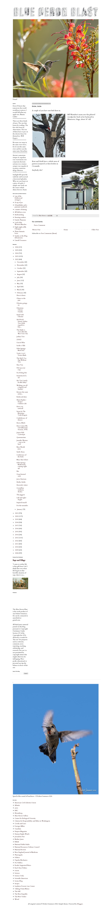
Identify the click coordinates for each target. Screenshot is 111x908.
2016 (17, 529)
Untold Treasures (20, 240)
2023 (17, 256)
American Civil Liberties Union (25, 803)
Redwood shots (22, 397)
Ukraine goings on (22, 304)
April (19, 287)
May (18, 284)
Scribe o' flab (21, 346)
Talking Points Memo (22, 889)
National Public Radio (22, 844)
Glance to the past (21, 299)
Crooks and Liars (20, 824)
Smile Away (21, 452)
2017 (17, 525)
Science (17, 873)
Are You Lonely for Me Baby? (22, 381)
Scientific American (21, 878)
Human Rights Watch (22, 834)
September (21, 271)
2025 (17, 250)
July (18, 277)
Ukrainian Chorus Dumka (20, 310)
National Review (20, 850)
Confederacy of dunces (22, 419)
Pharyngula (19, 855)
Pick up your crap (21, 369)
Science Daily (19, 876)
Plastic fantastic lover (20, 232)
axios (16, 808)
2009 (17, 550)
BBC (16, 810)
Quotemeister (21, 437)
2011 (17, 544)
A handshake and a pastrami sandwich (21, 206)
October (20, 268)
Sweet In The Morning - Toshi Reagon (22, 413)
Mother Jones (19, 839)
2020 (17, 516)
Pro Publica (18, 863)
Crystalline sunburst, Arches (20, 490)
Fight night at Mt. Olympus (20, 228)
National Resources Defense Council (27, 847)
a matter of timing (21, 209)
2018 (17, 522)
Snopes (17, 884)
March (19, 290)
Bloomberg (18, 813)
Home (66, 230)
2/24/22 (19, 340)
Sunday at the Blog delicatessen (21, 237)
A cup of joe (19, 202)
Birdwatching (19, 215)
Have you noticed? (20, 407)
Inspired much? (22, 502)
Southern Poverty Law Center (25, 886)
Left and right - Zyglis (22, 499)
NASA (17, 842)
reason (17, 870)
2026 (17, 247)
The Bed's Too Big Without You (21, 360)
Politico (17, 857)
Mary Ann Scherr (22, 460)
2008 (17, 553)
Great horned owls (21, 475)
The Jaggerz (21, 495)
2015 (17, 532)
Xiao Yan (20, 365)
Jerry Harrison (21, 479)
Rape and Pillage (19, 560)
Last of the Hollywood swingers (18, 198)
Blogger (80, 904)
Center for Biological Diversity (25, 818)
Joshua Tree (21, 337)
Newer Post (36, 230)
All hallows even (20, 212)
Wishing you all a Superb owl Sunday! (22, 387)
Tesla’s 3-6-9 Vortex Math (21, 354)
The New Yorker (20, 897)
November (21, 265)
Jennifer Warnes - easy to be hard (22, 442)
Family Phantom (20, 220)
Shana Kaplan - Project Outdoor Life (22, 402)
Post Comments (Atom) (49, 233)
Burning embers (20, 217)
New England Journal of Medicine (26, 852)
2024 (17, 253)
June (19, 280)
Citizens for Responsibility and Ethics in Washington (32, 821)
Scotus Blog (19, 881)
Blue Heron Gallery (21, 816)
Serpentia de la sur (21, 377)
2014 (17, 535)
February (20, 293)
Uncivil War (21, 343)
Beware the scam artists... (22, 393)
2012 (17, 541)
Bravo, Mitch (21, 423)
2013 (17, 538)
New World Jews (21, 448)
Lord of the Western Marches (20, 223)
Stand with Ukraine (20, 316)
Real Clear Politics (21, 868)
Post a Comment (39, 225)
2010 (17, 547)
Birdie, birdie (21, 482)
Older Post (95, 230)
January (20, 509)
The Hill (17, 891)
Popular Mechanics (21, 860)
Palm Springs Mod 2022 (21, 349)
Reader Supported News (23, 865)
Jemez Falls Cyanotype (21, 433)
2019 (17, 519)
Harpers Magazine (21, 831)
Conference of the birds (21, 456)
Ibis (18, 471)
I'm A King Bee (22, 373)
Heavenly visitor (22, 485)
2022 (17, 259)
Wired (17, 899)
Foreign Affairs (20, 826)
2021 (17, 513)
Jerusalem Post (20, 837)
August (19, 274)
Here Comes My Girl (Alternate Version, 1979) (22, 428)
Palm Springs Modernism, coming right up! (22, 465)
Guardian (18, 829)
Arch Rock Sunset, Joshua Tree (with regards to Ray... (22, 323)
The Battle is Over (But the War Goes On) (22, 332)
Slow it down (21, 295)
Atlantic (17, 805)
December (21, 262)
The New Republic (21, 894)
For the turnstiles (22, 505)
